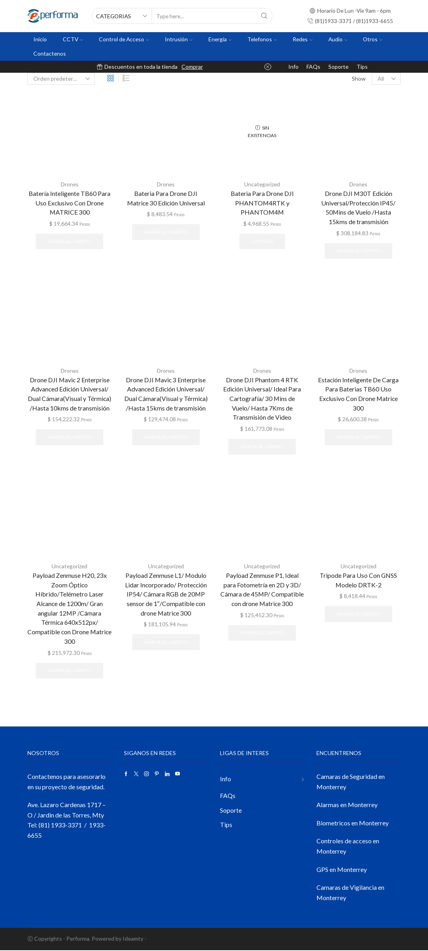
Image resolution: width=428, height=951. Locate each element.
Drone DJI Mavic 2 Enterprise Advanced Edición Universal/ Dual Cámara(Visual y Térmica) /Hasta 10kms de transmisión (70, 394)
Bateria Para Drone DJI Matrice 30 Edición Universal (166, 197)
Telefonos (262, 39)
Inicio (40, 39)
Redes (302, 39)
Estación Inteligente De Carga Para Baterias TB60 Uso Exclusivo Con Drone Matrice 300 (358, 394)
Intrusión (179, 39)
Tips (362, 66)
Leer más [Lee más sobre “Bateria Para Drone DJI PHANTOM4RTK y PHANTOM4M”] (262, 241)
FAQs (313, 66)
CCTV (73, 39)
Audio (337, 39)
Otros (372, 39)
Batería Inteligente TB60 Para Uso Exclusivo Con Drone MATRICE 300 (69, 202)
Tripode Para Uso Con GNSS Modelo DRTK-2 (358, 580)
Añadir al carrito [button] (69, 241)
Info (293, 66)
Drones (69, 184)
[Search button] (264, 15)
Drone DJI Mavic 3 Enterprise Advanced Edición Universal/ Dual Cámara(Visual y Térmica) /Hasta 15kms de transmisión (166, 394)
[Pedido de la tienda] (61, 79)
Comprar (192, 66)
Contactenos (49, 53)
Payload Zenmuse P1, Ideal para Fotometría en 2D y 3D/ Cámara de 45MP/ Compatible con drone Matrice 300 (262, 589)
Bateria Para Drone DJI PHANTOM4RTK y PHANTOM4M (262, 202)
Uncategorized (262, 184)
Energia (219, 39)
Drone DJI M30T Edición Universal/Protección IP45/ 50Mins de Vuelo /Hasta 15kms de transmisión (358, 207)
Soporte (338, 66)
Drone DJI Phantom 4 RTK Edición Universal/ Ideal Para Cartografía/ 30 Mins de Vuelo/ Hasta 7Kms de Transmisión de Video (262, 398)
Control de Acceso (124, 39)
